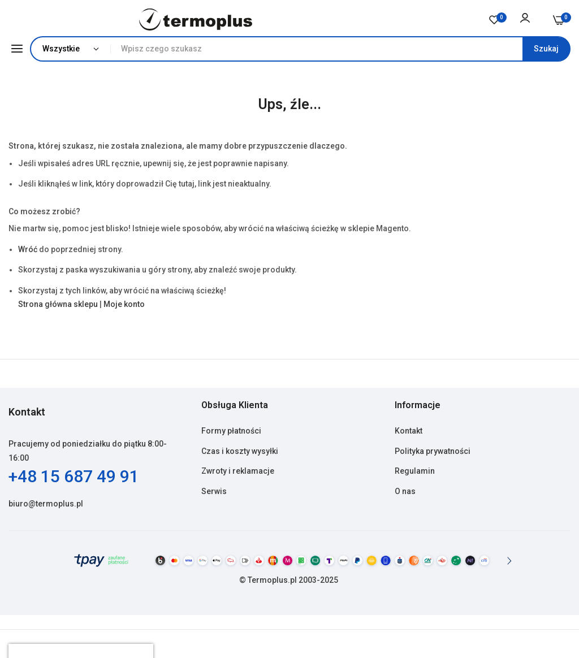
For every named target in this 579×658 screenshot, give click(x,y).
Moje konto (124, 304)
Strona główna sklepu (58, 304)
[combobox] (340, 48)
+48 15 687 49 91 (73, 476)
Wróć (27, 249)
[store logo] (195, 19)
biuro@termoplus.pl (45, 503)
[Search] (546, 48)
